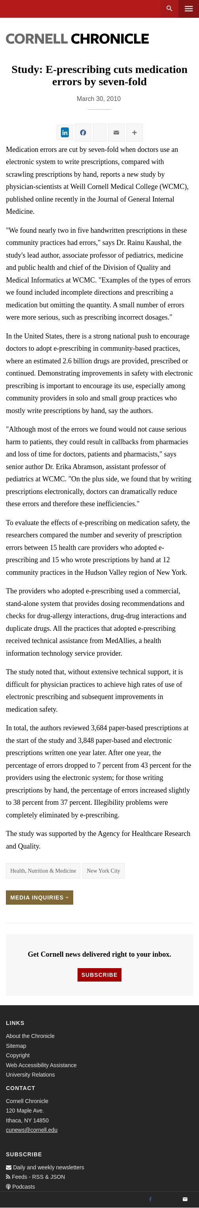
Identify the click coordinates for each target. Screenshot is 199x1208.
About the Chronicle (30, 1036)
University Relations (30, 1074)
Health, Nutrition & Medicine (43, 871)
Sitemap (16, 1046)
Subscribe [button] (99, 975)
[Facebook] (150, 1200)
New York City (103, 871)
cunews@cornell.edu (31, 1130)
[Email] (185, 1200)
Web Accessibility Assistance (41, 1065)
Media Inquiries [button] (39, 897)
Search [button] (169, 9)
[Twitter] (168, 1200)
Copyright (18, 1055)
